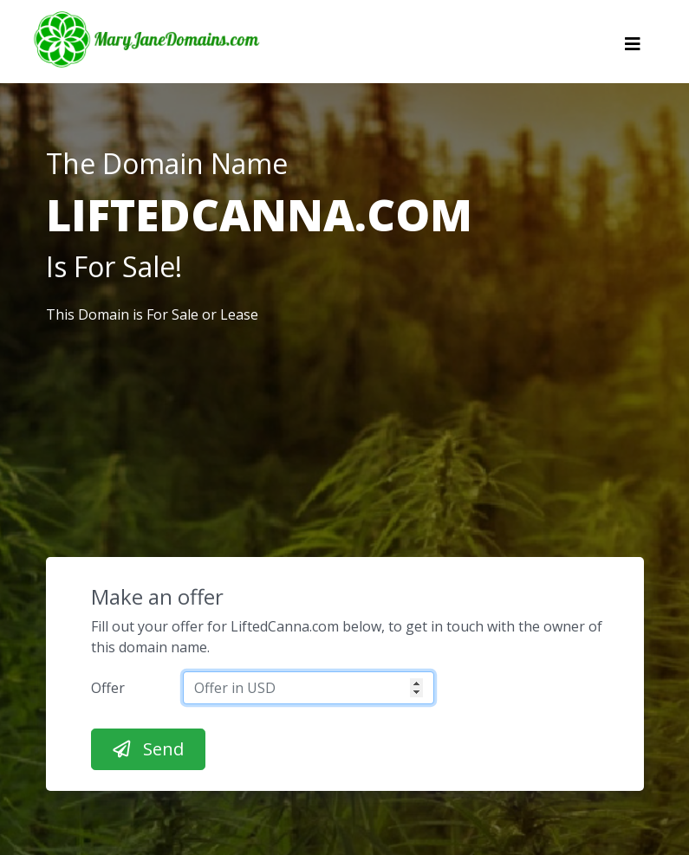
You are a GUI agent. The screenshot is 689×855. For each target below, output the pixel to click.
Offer (108, 687)
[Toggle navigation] (632, 48)
